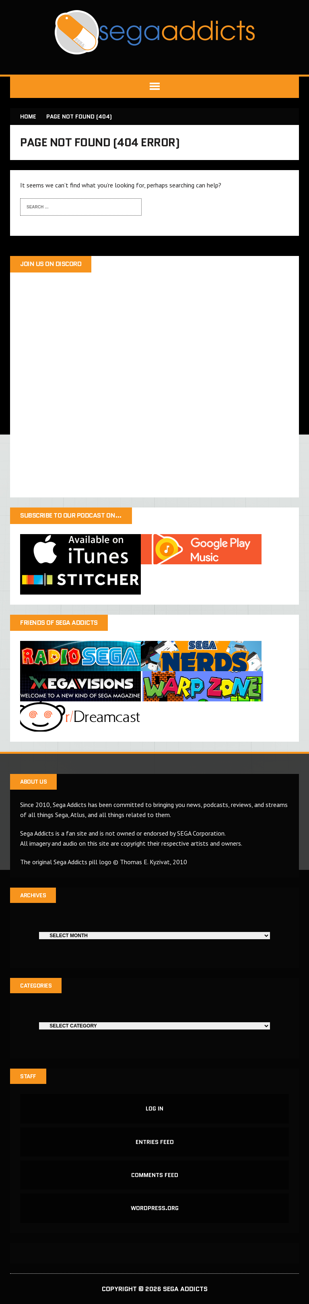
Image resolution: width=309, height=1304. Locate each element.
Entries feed (155, 1142)
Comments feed (154, 1175)
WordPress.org (155, 1208)
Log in (154, 1108)
